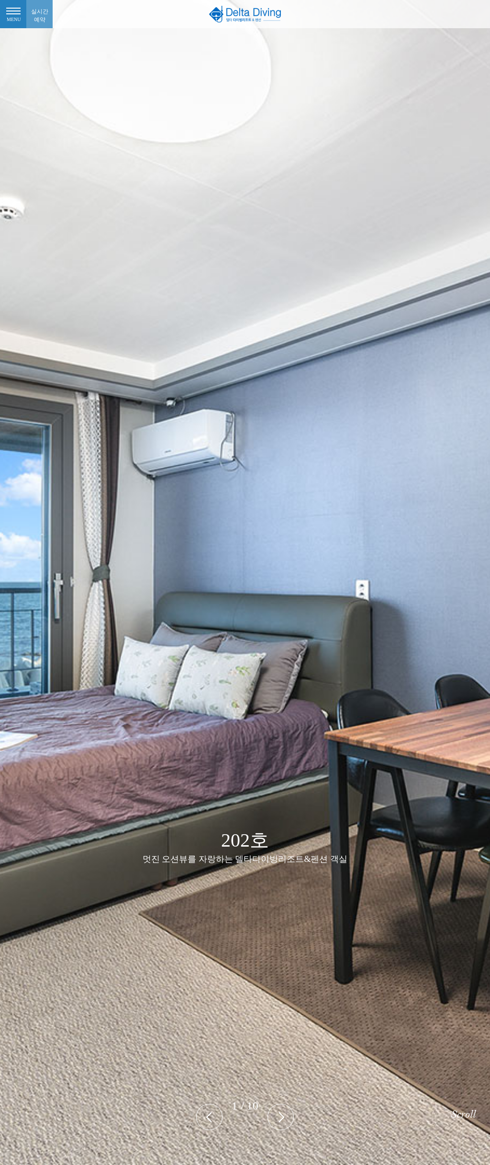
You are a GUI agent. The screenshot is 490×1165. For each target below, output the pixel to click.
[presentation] (209, 1117)
